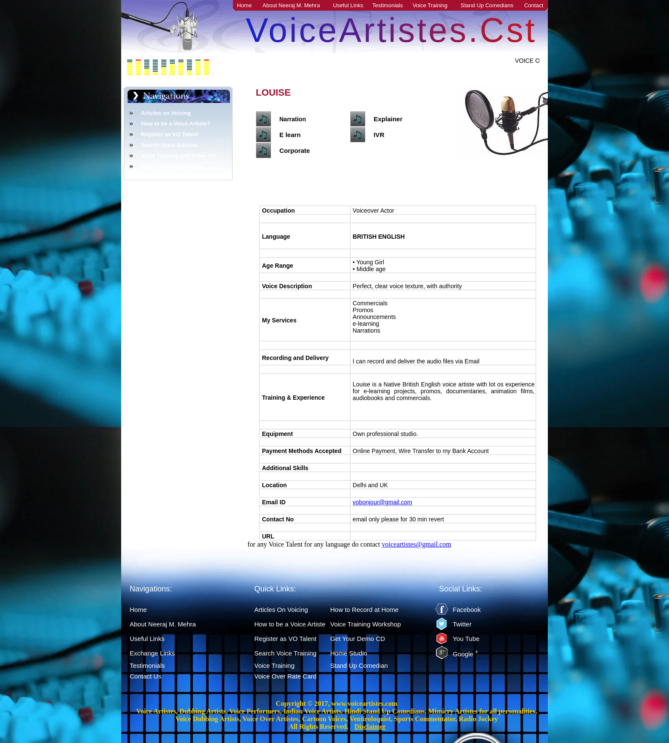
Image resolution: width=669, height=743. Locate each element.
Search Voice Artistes (169, 145)
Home (244, 5)
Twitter (462, 624)
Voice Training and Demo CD (178, 155)
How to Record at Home (172, 166)
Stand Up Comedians (487, 5)
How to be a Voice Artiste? (175, 123)
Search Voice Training (285, 653)
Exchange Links (152, 653)
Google (465, 654)
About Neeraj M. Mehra (291, 5)
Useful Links (348, 5)
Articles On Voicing (281, 609)
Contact (533, 5)
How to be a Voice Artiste (290, 624)
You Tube (466, 638)
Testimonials (387, 5)
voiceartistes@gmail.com (416, 544)
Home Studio (348, 653)
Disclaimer (370, 726)
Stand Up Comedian (359, 665)
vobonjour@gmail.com (383, 502)
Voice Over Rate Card (285, 676)
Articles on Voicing (166, 113)
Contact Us (145, 676)
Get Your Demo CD (357, 638)
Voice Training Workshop (365, 624)
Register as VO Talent (169, 134)
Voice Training (430, 5)
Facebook (467, 609)
